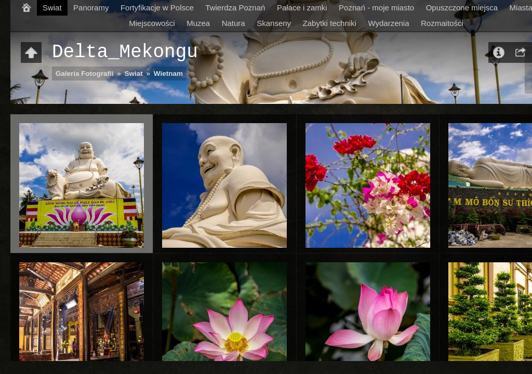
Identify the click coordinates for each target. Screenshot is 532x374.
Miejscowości (152, 23)
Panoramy (91, 7)
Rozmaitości (442, 23)
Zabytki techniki (329, 23)
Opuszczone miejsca (462, 7)
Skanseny (274, 23)
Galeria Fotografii (85, 73)
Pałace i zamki (302, 7)
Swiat (52, 7)
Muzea (198, 23)
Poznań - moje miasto (376, 7)
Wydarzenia (388, 23)
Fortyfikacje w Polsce (157, 7)
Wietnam (168, 73)
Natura (233, 23)
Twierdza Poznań (235, 7)
